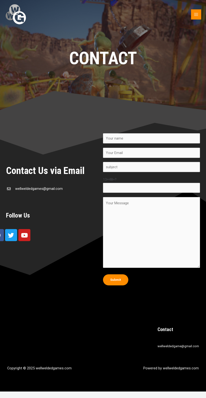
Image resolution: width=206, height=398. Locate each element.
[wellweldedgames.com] (16, 14)
